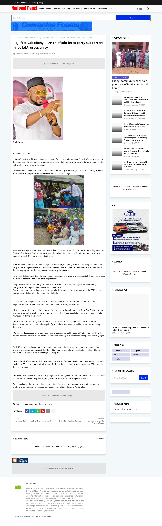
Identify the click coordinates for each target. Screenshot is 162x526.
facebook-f (118, 350)
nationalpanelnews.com (24, 516)
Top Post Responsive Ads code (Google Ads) (59, 63)
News (48, 8)
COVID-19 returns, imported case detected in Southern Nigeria (130, 329)
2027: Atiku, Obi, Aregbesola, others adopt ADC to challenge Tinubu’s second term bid (135, 137)
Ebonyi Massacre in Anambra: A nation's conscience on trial (136, 125)
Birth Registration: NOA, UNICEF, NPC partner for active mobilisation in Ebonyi (136, 99)
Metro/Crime (89, 8)
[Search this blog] (64, 17)
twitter (135, 355)
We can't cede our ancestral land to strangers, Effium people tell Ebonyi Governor (136, 151)
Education (77, 8)
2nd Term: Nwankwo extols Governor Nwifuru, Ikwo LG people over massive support (135, 113)
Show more (99, 438)
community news (29, 404)
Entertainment (104, 8)
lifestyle (42, 404)
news (21, 37)
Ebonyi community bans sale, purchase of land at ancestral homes (130, 84)
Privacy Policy (37, 2)
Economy (66, 8)
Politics (57, 8)
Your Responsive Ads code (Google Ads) (58, 468)
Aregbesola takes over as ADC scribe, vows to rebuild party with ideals (135, 164)
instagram (136, 350)
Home (41, 8)
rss (115, 355)
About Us (15, 2)
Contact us (25, 2)
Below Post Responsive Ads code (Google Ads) (59, 395)
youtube (117, 359)
